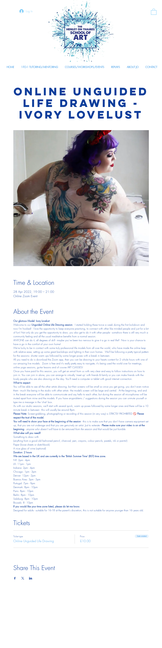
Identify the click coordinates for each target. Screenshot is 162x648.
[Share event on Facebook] (14, 578)
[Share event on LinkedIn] (30, 578)
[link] (154, 11)
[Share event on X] (22, 578)
